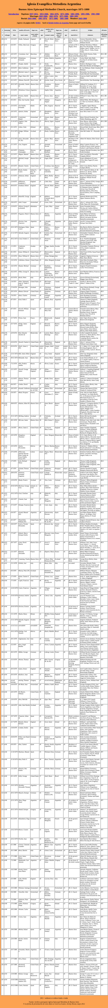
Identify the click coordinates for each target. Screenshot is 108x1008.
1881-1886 (64, 18)
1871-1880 (64, 14)
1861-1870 (54, 14)
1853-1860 (44, 14)
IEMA (38, 23)
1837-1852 (33, 14)
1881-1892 (74, 16)
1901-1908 (95, 14)
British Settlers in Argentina (58, 23)
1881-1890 (75, 14)
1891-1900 (85, 14)
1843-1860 (43, 16)
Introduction (13, 14)
